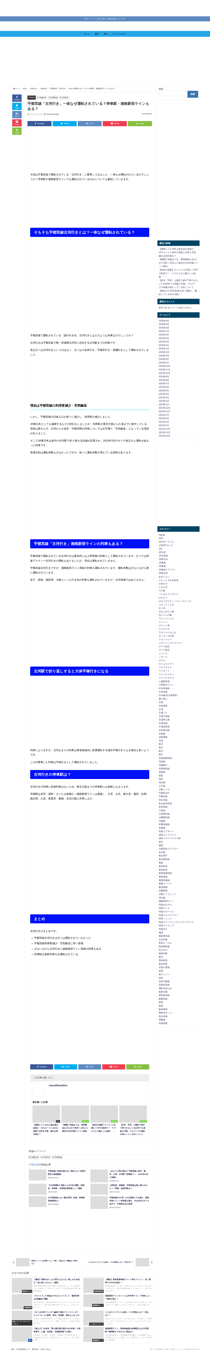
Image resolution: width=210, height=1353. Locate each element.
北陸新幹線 (164, 768)
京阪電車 (163, 737)
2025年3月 (164, 345)
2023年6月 (164, 387)
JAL (161, 549)
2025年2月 (164, 348)
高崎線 (162, 1019)
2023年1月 (164, 404)
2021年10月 (164, 436)
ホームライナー (166, 664)
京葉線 (162, 734)
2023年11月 (164, 369)
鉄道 (97, 34)
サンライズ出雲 (166, 636)
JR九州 (162, 552)
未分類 (162, 852)
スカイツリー (165, 639)
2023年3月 (164, 397)
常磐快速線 (164, 824)
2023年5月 (164, 390)
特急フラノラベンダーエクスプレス (176, 922)
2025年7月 (164, 331)
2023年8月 (164, 380)
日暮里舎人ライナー (168, 849)
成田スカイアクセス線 (170, 838)
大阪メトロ (164, 789)
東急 (161, 863)
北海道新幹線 (165, 758)
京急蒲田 (163, 706)
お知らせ (163, 583)
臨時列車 (163, 953)
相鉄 (161, 932)
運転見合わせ (165, 988)
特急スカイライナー (168, 915)
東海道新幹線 (165, 873)
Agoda (162, 535)
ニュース (163, 653)
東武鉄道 (163, 866)
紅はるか (163, 950)
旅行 (106, 34)
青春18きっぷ (165, 1013)
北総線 (162, 761)
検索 (161, 89)
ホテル (162, 660)
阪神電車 (163, 1009)
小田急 (162, 810)
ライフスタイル (119, 34)
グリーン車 (164, 625)
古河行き (67, 97)
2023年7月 (164, 383)
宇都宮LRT (164, 793)
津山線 (162, 898)
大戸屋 (162, 786)
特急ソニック (165, 918)
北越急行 (163, 765)
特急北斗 (163, 929)
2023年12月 (164, 366)
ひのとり (163, 597)
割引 (161, 744)
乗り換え (163, 699)
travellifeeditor (147, 114)
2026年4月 (164, 321)
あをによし (164, 576)
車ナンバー (164, 974)
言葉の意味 (164, 967)
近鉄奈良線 (164, 985)
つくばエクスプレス (168, 594)
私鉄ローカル (165, 943)
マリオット (164, 671)
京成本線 (163, 723)
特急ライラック (166, 925)
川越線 (162, 821)
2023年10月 (164, 373)
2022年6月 (164, 418)
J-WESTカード (166, 545)
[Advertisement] (93, 61)
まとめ (162, 608)
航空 (161, 957)
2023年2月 (164, 401)
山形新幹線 (164, 814)
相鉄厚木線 (164, 936)
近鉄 (161, 978)
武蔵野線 (163, 890)
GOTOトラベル (166, 542)
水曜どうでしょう (167, 894)
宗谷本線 (163, 800)
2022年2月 (164, 422)
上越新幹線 (164, 681)
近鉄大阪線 (164, 981)
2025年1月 (164, 352)
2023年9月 (164, 376)
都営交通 (163, 992)
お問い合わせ (45, 1349)
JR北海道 (163, 556)
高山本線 (163, 1016)
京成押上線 (164, 719)
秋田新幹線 (164, 946)
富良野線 (163, 807)
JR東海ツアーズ (167, 570)
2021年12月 (164, 429)
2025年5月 (164, 338)
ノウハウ (163, 657)
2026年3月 (164, 324)
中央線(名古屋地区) (168, 695)
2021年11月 (164, 432)
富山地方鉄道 (165, 803)
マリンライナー (166, 674)
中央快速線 (164, 688)
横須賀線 (163, 887)
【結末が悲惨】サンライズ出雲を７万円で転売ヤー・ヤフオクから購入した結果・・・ (178, 273)
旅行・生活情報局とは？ (21, 1349)
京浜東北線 (164, 730)
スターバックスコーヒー (171, 643)
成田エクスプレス (167, 835)
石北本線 (163, 939)
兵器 (161, 740)
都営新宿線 (164, 995)
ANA (161, 538)
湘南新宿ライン (166, 901)
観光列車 (163, 964)
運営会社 (35, 1349)
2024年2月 (164, 362)
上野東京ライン (166, 685)
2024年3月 (164, 359)
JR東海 (162, 563)
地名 (161, 779)
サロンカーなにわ (167, 632)
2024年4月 (164, 356)
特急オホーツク (166, 911)
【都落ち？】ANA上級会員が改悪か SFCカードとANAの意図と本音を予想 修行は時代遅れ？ (178, 252)
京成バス (163, 713)
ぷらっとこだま (166, 604)
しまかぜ (163, 587)
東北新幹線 (164, 859)
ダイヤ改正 (164, 646)
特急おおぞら (165, 904)
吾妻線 (162, 772)
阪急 (161, 1006)
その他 (162, 590)
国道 (161, 775)
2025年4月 (164, 341)
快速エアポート (166, 831)
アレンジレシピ (166, 618)
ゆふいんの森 (165, 615)
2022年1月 (164, 425)
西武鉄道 (163, 960)
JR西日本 (163, 573)
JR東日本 (43, 97)
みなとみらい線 (166, 611)
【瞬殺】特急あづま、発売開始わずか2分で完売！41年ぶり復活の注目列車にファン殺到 (178, 262)
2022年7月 (164, 415)
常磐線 (162, 828)
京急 (161, 702)
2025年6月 (164, 335)
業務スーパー (165, 883)
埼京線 (162, 782)
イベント (163, 622)
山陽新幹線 (164, 817)
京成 (161, 709)
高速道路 (163, 1023)
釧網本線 (163, 999)
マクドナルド (165, 667)
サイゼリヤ (164, 629)
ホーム (87, 34)
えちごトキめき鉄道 (168, 580)
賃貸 (161, 971)
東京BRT (163, 856)
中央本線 (163, 692)
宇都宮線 (31, 97)
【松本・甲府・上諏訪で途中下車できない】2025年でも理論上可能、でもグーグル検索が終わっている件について (178, 283)
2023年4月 (164, 394)
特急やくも (164, 908)
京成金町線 (164, 726)
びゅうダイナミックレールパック (175, 601)
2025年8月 (164, 328)
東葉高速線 (164, 880)
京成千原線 (164, 716)
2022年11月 (164, 411)
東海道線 (163, 877)
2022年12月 (164, 408)
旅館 (161, 845)
